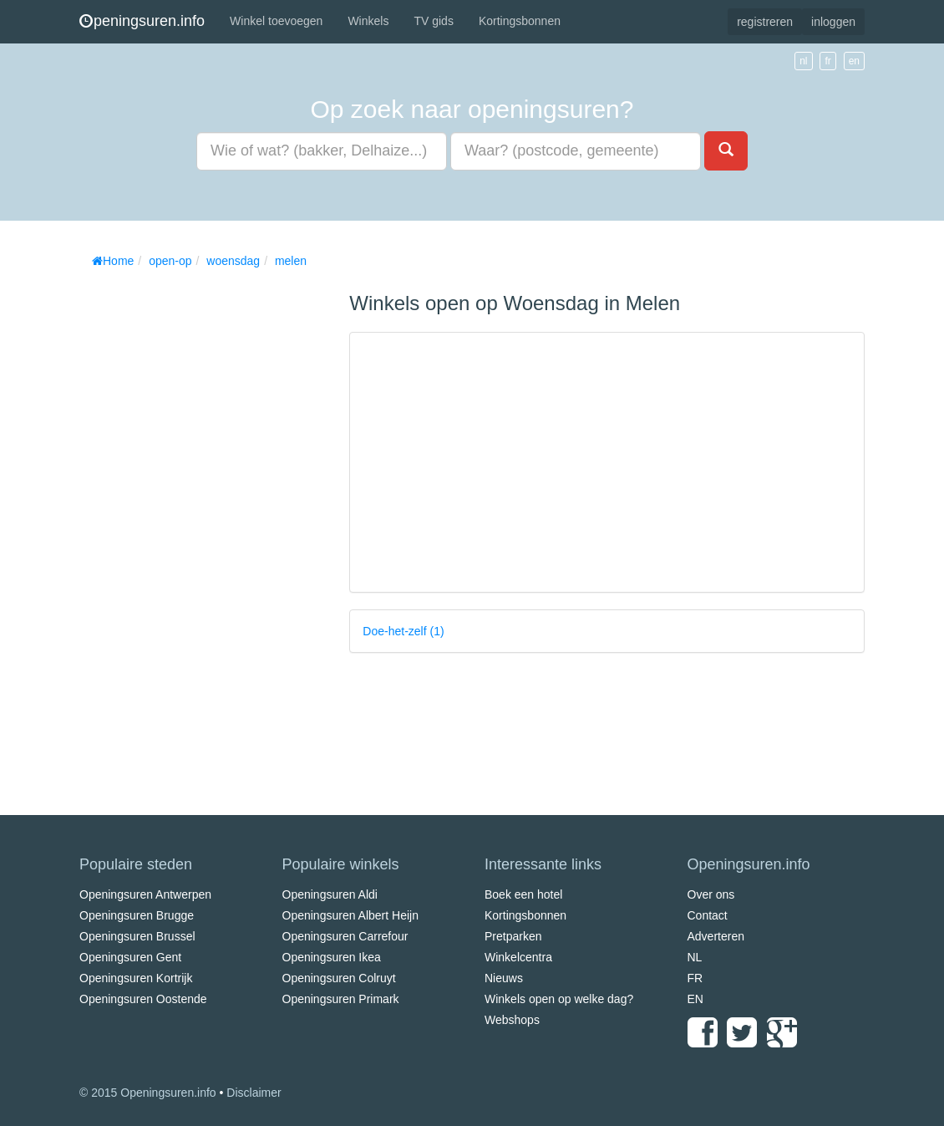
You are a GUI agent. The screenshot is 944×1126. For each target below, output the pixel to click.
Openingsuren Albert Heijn (350, 915)
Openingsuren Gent (130, 957)
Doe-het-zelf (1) (403, 631)
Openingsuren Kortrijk (135, 978)
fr (827, 61)
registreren (765, 21)
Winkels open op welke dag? (559, 999)
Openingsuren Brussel (137, 936)
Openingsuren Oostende (143, 999)
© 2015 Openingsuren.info (147, 1092)
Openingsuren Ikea (331, 957)
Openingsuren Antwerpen (145, 894)
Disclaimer (253, 1092)
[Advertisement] (204, 526)
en (854, 61)
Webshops (512, 1020)
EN (695, 999)
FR (695, 978)
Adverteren (716, 936)
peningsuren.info (142, 21)
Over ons (711, 894)
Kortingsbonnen (520, 21)
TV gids (433, 21)
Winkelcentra (518, 957)
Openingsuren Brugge (136, 915)
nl (803, 61)
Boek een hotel (523, 894)
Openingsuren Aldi (330, 894)
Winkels (368, 21)
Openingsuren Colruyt (339, 978)
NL (695, 957)
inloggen (833, 21)
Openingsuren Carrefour (345, 936)
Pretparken (513, 936)
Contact (708, 915)
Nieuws (504, 978)
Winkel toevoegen (276, 21)
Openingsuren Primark (340, 999)
